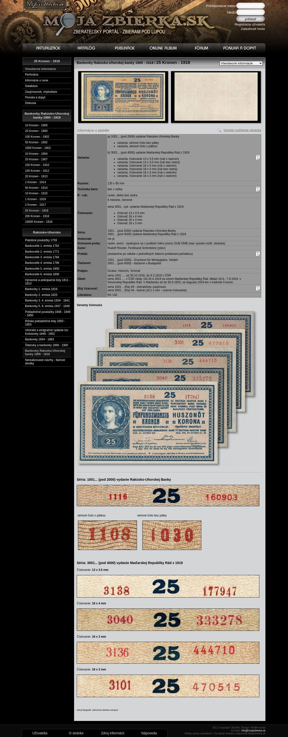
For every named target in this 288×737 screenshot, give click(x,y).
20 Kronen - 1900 (36, 131)
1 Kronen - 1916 (35, 199)
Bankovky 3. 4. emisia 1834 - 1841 (47, 300)
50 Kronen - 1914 (36, 187)
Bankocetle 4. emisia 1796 (42, 263)
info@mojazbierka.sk (253, 730)
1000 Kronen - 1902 (38, 148)
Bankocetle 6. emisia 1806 (42, 274)
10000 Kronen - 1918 (38, 221)
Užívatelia (39, 733)
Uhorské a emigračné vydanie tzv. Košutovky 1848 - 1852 (47, 331)
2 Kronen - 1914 (35, 182)
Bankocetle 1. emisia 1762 (42, 246)
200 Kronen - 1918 (37, 216)
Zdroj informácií (112, 733)
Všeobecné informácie (40, 69)
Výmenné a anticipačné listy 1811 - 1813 (47, 281)
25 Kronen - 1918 (36, 210)
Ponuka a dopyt (35, 97)
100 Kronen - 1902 (37, 136)
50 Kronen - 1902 (36, 142)
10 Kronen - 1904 (36, 153)
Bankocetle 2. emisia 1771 (42, 251)
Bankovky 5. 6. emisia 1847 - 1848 (47, 306)
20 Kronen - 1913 (36, 176)
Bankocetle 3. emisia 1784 (42, 257)
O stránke (76, 733)
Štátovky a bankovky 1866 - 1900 (46, 345)
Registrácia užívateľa (250, 24)
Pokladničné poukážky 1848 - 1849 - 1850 (47, 313)
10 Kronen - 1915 (36, 193)
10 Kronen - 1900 (36, 125)
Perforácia (31, 74)
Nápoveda (149, 733)
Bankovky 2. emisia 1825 (41, 295)
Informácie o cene (36, 80)
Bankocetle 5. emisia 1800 (42, 268)
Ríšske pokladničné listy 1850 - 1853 (45, 322)
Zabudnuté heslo (253, 29)
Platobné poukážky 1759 (41, 240)
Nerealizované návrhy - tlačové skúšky (45, 361)
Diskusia (30, 103)
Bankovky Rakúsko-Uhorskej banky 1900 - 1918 (45, 352)
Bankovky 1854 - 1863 (39, 339)
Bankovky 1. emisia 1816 (41, 289)
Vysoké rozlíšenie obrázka (242, 130)
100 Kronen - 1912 (37, 170)
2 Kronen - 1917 (35, 204)
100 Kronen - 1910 (37, 165)
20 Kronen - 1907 (36, 159)
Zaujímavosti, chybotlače (41, 92)
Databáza (31, 86)
